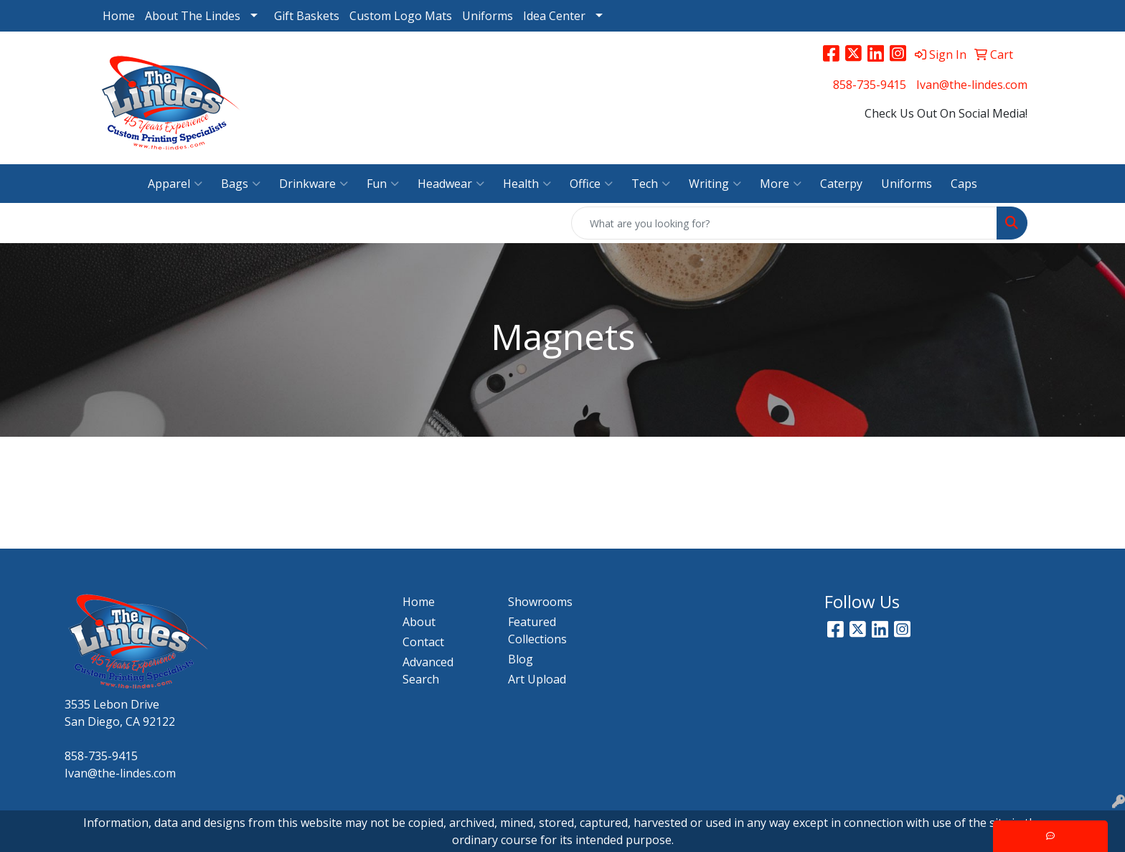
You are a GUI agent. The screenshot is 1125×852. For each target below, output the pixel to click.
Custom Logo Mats (400, 16)
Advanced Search (428, 670)
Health (527, 183)
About (419, 622)
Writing (715, 183)
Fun (383, 183)
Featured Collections (537, 630)
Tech (650, 183)
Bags (240, 183)
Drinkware (313, 183)
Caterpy (841, 183)
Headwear (451, 183)
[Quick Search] (784, 223)
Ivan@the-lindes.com (971, 85)
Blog (520, 659)
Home (119, 16)
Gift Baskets (306, 16)
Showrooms (540, 602)
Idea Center (554, 16)
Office (591, 183)
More (780, 183)
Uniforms (487, 16)
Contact (423, 642)
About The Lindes (192, 16)
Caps (964, 183)
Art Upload (537, 679)
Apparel (175, 183)
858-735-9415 (869, 85)
